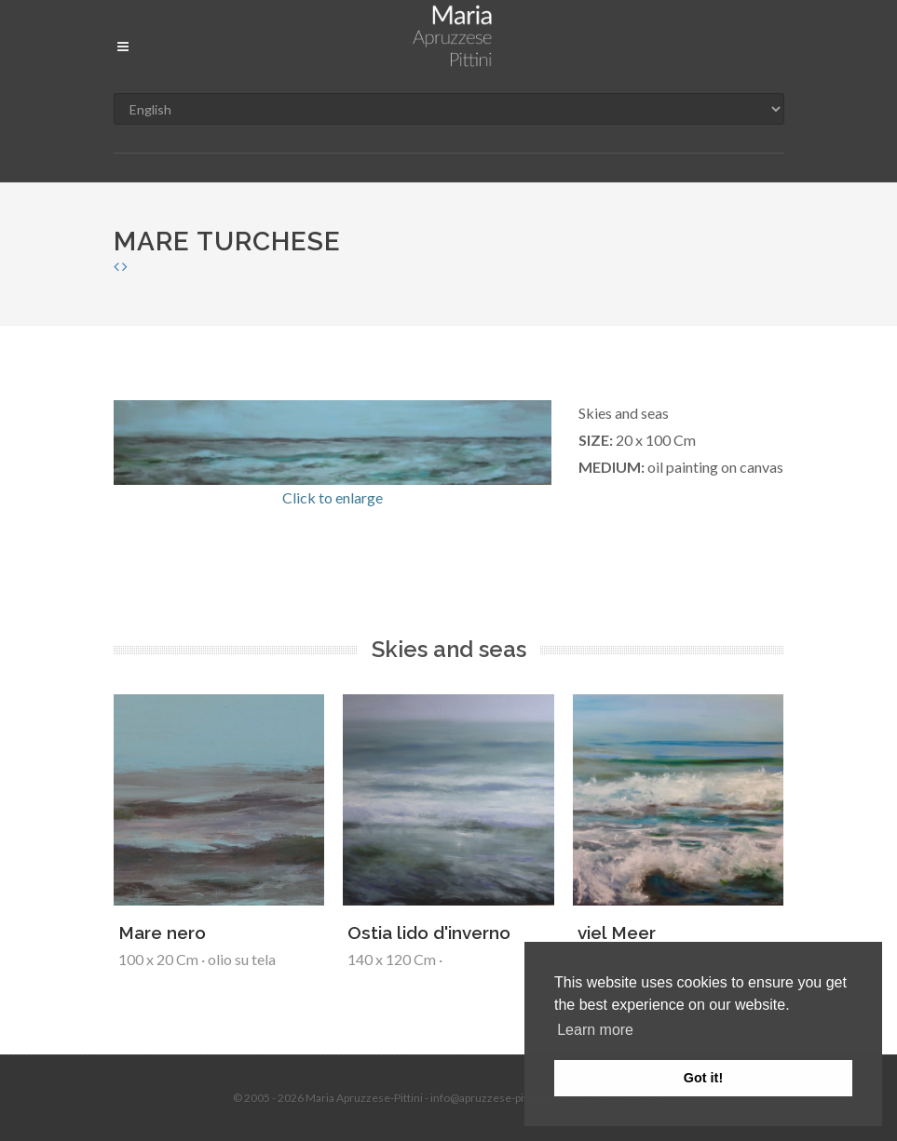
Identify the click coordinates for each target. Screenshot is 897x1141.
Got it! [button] (703, 1077)
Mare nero (162, 932)
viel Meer (617, 932)
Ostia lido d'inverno (428, 932)
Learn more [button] (595, 1030)
